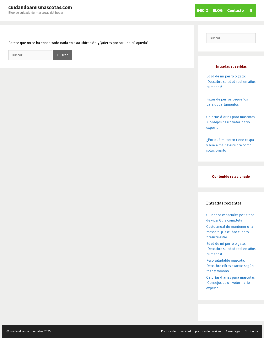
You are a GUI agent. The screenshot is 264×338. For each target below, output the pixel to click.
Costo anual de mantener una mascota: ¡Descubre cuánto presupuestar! (229, 231)
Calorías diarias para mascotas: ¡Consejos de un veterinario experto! (230, 122)
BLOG (218, 10)
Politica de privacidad (176, 331)
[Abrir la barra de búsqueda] (251, 10)
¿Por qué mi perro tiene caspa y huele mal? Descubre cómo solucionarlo (230, 145)
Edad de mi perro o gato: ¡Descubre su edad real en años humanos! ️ (230, 81)
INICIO (202, 10)
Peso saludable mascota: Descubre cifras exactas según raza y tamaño (230, 265)
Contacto (235, 10)
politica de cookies (208, 331)
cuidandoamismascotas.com (40, 7)
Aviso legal (233, 331)
